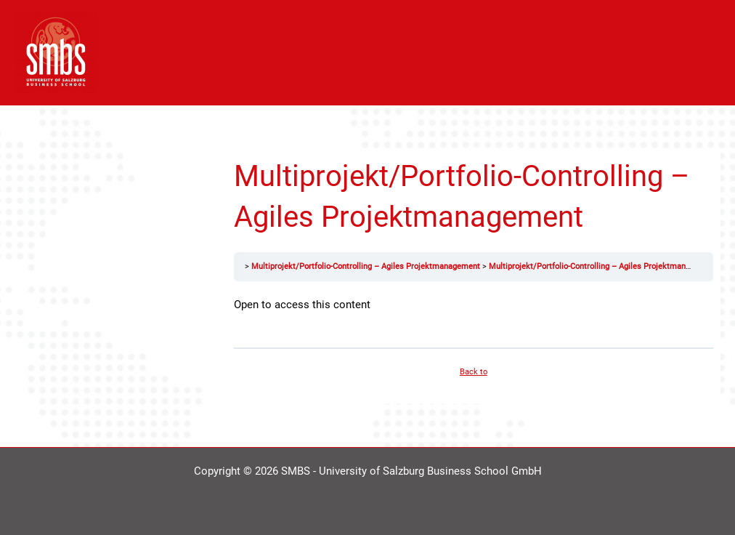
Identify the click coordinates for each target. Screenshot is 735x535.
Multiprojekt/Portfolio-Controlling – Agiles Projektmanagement (365, 266)
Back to (473, 372)
